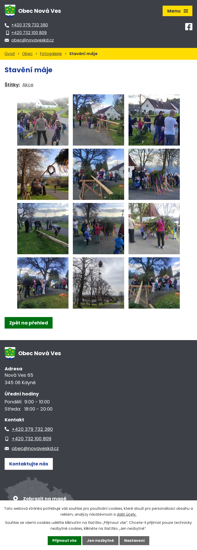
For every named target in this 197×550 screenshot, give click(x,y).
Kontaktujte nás (28, 464)
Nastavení (134, 540)
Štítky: (12, 85)
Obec (27, 53)
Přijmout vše (64, 540)
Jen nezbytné (100, 540)
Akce (27, 85)
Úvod (10, 53)
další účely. (126, 514)
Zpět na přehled (28, 323)
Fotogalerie (51, 53)
